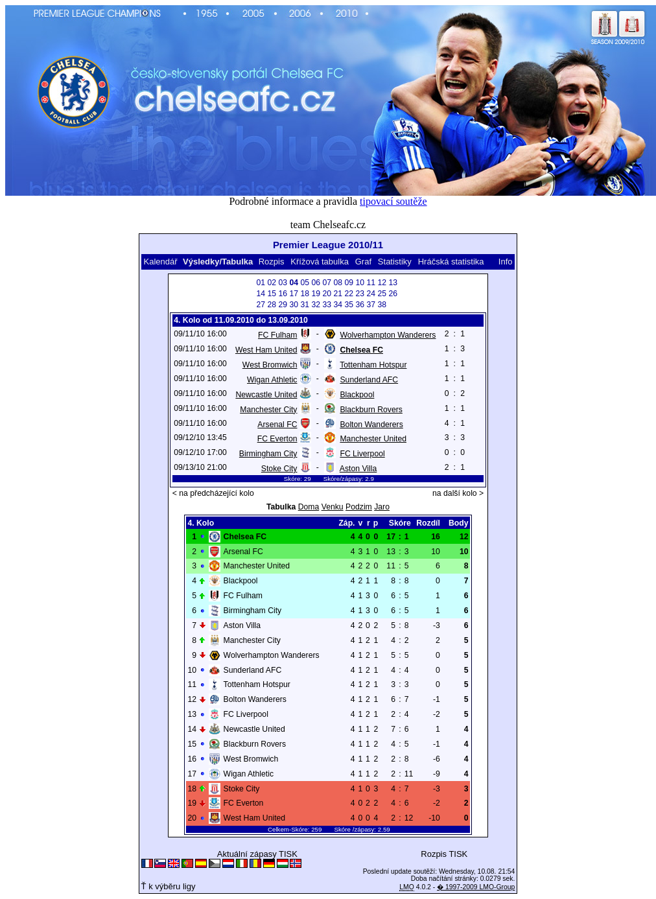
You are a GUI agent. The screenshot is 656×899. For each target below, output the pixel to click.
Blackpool (357, 394)
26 (392, 293)
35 (348, 304)
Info (505, 261)
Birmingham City (268, 453)
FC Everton (277, 438)
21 (337, 293)
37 (370, 304)
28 (271, 304)
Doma (309, 506)
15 (271, 293)
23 (359, 293)
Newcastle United (266, 394)
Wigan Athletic (272, 379)
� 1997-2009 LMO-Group (476, 887)
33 (326, 304)
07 (326, 282)
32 (315, 304)
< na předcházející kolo (213, 493)
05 (304, 282)
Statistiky (395, 261)
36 (359, 304)
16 (282, 293)
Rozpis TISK (444, 854)
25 (381, 293)
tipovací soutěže (393, 201)
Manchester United (373, 438)
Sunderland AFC (369, 379)
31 (304, 304)
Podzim (359, 506)
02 (271, 282)
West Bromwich (270, 364)
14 (260, 293)
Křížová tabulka (319, 261)
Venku (333, 506)
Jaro (382, 506)
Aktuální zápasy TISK (257, 854)
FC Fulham (277, 335)
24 (370, 293)
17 (293, 293)
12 (381, 282)
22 (348, 293)
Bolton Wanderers (371, 424)
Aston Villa (358, 468)
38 (381, 304)
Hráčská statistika (451, 261)
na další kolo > (458, 493)
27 (260, 304)
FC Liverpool (362, 453)
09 (348, 282)
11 (370, 282)
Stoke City (279, 468)
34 (337, 304)
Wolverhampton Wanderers (388, 335)
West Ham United (266, 350)
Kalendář (160, 261)
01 (260, 282)
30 (293, 304)
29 (282, 304)
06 (315, 282)
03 (282, 282)
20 (326, 293)
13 (392, 282)
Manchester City (268, 409)
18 (304, 293)
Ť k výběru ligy (168, 886)
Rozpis (272, 261)
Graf (363, 261)
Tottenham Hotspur (373, 364)
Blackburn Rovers (371, 409)
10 (359, 282)
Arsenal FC (277, 424)
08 (337, 282)
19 (315, 293)
